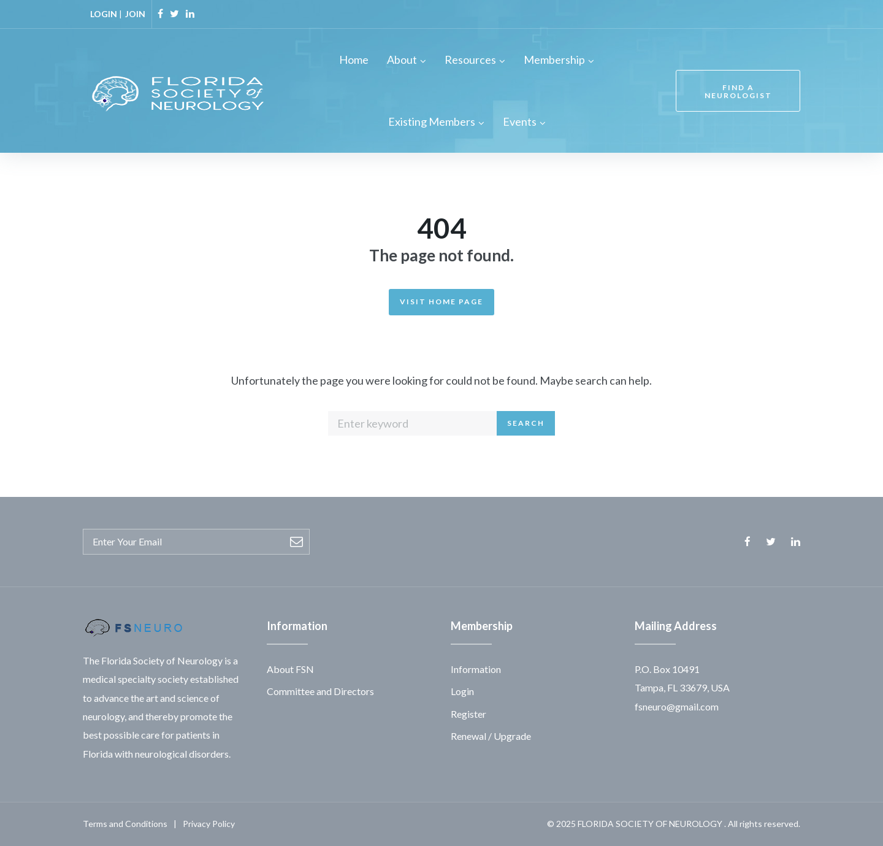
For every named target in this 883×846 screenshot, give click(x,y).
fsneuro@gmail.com (677, 706)
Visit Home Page (441, 301)
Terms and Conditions (125, 823)
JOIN (135, 14)
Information (476, 669)
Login (462, 691)
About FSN (290, 669)
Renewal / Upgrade (491, 736)
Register (468, 714)
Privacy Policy (209, 823)
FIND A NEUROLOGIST (738, 91)
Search (526, 423)
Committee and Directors (320, 691)
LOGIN (103, 14)
